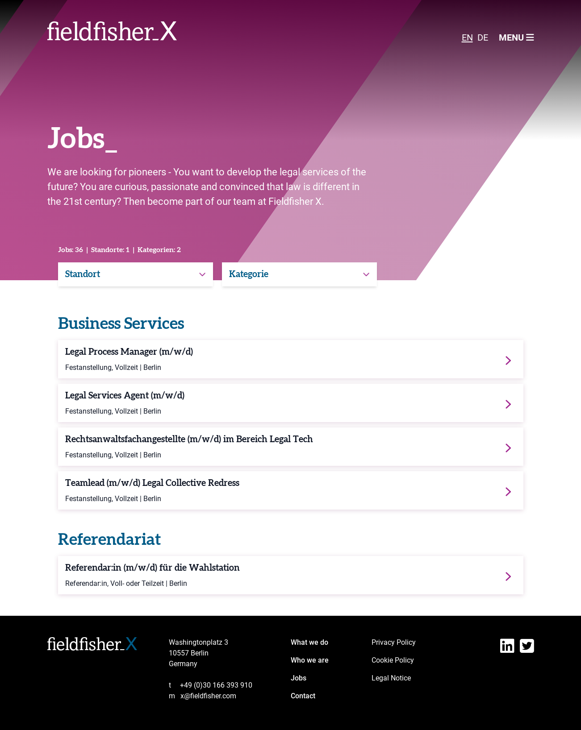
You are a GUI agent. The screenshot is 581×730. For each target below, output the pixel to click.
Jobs (298, 678)
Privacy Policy (394, 642)
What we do (309, 642)
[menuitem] (467, 37)
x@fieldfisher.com (202, 696)
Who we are (310, 660)
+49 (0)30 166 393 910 (210, 685)
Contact (303, 696)
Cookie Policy (393, 660)
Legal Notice (391, 678)
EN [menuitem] (467, 37)
